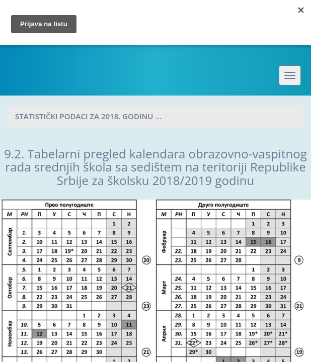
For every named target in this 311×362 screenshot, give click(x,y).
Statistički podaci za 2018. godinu (84, 116)
